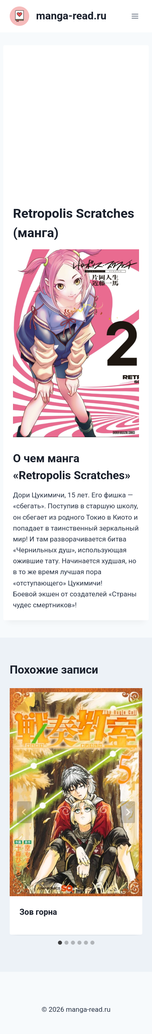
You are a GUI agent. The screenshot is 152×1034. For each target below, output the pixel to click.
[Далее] (127, 812)
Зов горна (38, 912)
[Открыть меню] (134, 16)
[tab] (60, 943)
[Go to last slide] (24, 812)
